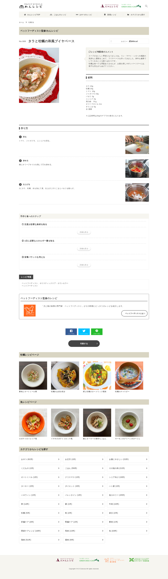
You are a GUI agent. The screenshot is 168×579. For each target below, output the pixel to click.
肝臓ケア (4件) (27, 522)
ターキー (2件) (27, 486)
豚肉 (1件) (113, 522)
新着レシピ (110, 15)
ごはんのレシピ (58, 15)
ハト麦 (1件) (114, 486)
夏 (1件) (68, 504)
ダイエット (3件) (72, 486)
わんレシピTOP (32, 15)
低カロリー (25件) (117, 495)
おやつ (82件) (27, 459)
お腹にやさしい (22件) (119, 459)
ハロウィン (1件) (28, 495)
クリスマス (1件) (72, 477)
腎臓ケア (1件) (71, 522)
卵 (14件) (25, 504)
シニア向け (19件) (117, 477)
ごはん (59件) (71, 468)
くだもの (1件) (27, 468)
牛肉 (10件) (114, 504)
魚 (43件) (113, 531)
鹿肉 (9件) (69, 540)
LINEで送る (96, 332)
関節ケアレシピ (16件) (31, 531)
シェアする (71, 332)
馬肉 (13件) (70, 531)
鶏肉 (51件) (26, 540)
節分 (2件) (113, 513)
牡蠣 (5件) (25, 513)
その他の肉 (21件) (117, 468)
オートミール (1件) (29, 477)
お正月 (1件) (70, 459)
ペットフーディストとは (134, 313)
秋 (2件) (68, 513)
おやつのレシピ (84, 15)
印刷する (84, 344)
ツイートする (84, 332)
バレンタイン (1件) (73, 495)
